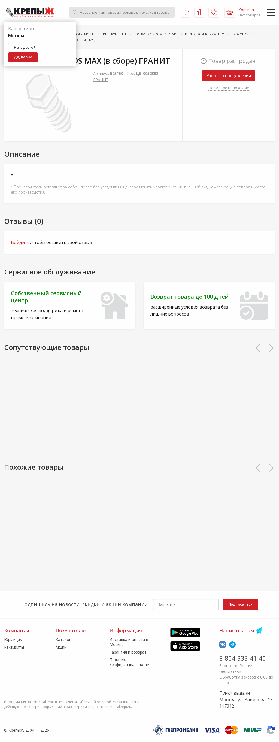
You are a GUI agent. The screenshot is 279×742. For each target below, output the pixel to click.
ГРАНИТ (100, 79)
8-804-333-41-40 (242, 658)
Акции (61, 647)
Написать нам (236, 630)
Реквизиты (14, 647)
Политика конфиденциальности (130, 662)
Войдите (20, 242)
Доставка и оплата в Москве (129, 642)
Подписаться (240, 604)
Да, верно (23, 56)
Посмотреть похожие (228, 87)
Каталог (63, 639)
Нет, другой (25, 47)
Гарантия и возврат (128, 652)
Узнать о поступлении (229, 75)
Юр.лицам (13, 639)
